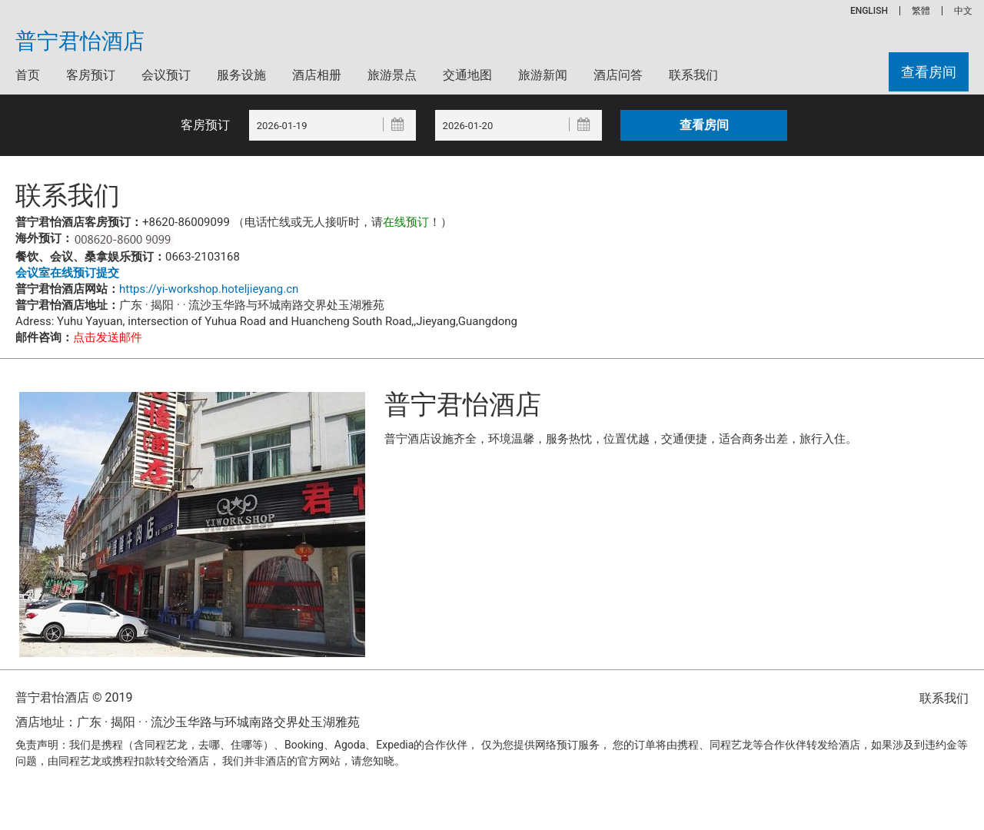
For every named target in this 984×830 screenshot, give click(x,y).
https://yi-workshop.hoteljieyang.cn (208, 289)
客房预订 (90, 75)
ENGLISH (869, 10)
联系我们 (693, 75)
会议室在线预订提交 (67, 273)
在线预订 (406, 222)
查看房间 (928, 72)
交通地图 (467, 75)
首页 (27, 75)
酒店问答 (618, 75)
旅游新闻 (542, 75)
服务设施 (241, 75)
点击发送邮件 (107, 337)
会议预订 (166, 75)
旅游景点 (392, 75)
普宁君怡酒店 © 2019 (73, 697)
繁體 (921, 10)
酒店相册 (316, 75)
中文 (963, 10)
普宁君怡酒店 (80, 41)
